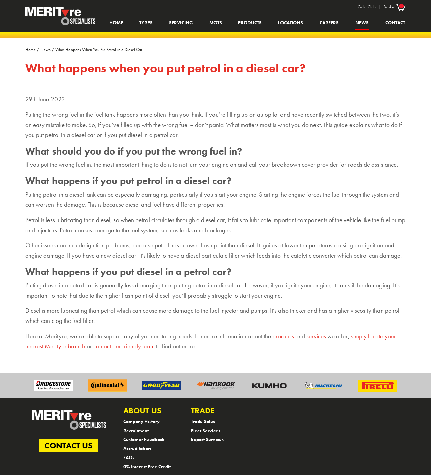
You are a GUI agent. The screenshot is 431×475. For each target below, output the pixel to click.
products (283, 336)
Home (116, 23)
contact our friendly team (124, 346)
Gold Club (367, 7)
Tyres (146, 23)
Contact (395, 23)
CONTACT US (68, 445)
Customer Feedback (144, 439)
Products (250, 23)
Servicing (181, 23)
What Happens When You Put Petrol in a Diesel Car (98, 50)
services (316, 336)
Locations (290, 23)
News (362, 23)
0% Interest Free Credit (147, 467)
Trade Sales (203, 421)
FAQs (128, 457)
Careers (329, 23)
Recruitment (136, 431)
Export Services (207, 439)
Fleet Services (205, 431)
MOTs (215, 23)
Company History (141, 421)
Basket (395, 7)
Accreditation (137, 448)
